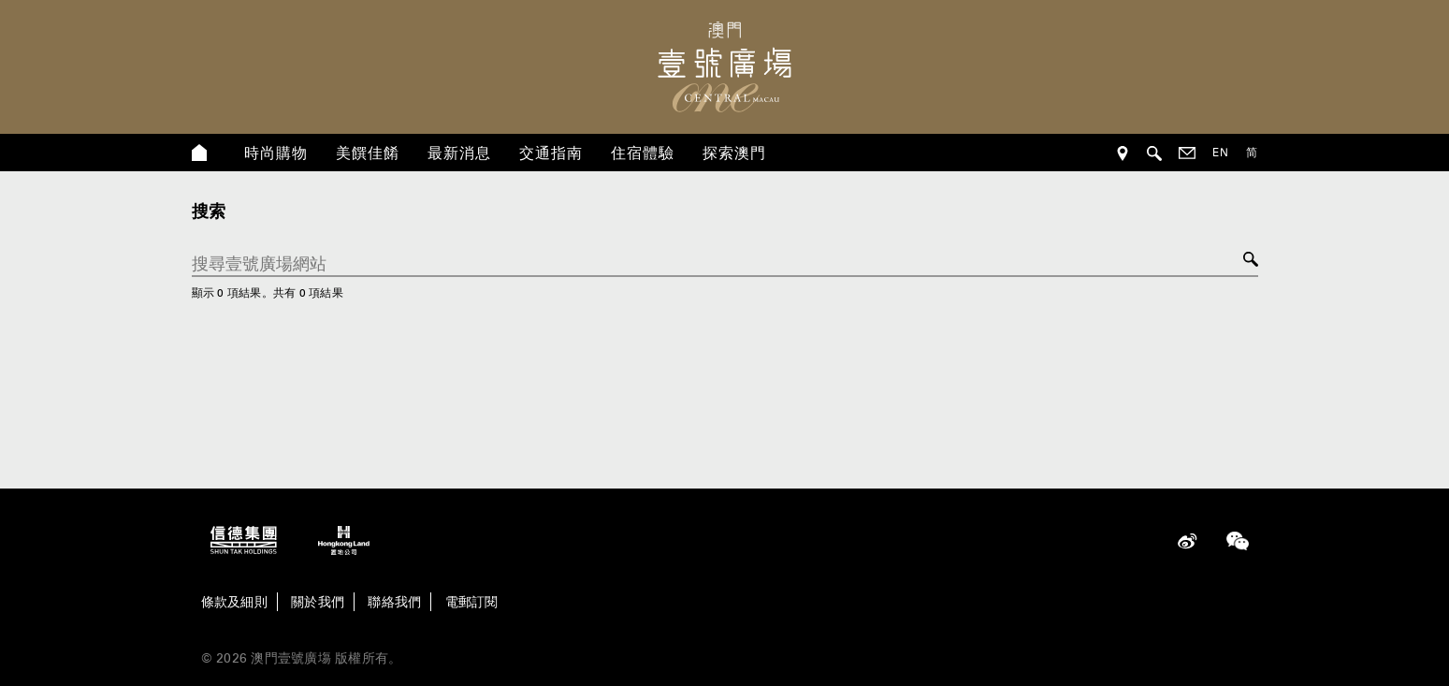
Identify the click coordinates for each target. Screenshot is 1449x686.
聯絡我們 (394, 601)
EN (1220, 152)
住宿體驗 (642, 152)
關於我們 (317, 601)
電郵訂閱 (472, 601)
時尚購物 (276, 152)
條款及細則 (234, 601)
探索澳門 (734, 152)
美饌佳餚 (367, 152)
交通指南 (551, 152)
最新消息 (459, 152)
